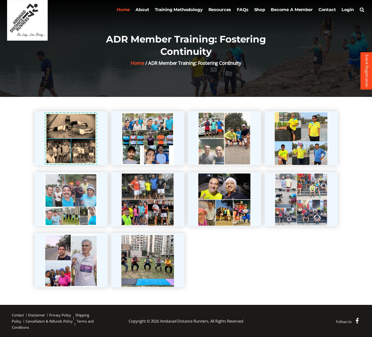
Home (123, 9)
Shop (259, 9)
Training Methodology (179, 9)
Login (348, 9)
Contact (327, 9)
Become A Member (292, 9)
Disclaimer (36, 315)
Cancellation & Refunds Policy (49, 321)
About (142, 9)
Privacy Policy (60, 315)
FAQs (242, 9)
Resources (219, 9)
